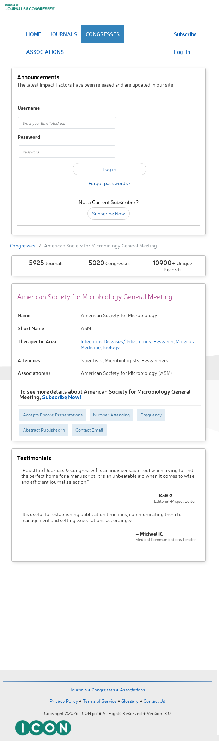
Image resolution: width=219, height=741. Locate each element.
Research (163, 341)
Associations (132, 689)
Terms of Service (100, 701)
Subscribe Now (108, 213)
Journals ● (81, 689)
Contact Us (154, 701)
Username (29, 108)
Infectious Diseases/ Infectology (116, 341)
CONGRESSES (103, 34)
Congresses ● (106, 689)
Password (29, 137)
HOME (33, 34)
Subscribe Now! (61, 397)
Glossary (130, 701)
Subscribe (185, 34)
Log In (182, 51)
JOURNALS (63, 34)
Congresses (22, 246)
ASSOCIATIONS (45, 51)
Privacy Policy (64, 701)
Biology (111, 347)
